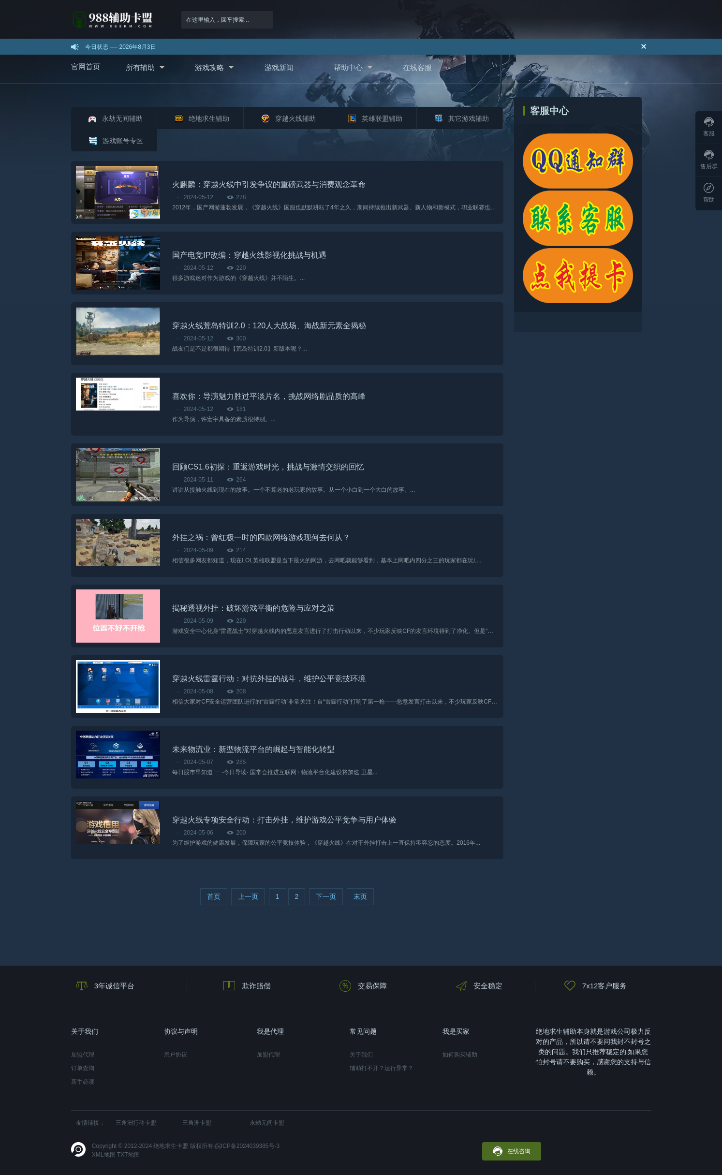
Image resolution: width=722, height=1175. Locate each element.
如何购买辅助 (459, 1054)
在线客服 (417, 67)
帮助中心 (348, 67)
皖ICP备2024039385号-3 (247, 1146)
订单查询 (82, 1068)
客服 (709, 127)
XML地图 (104, 1154)
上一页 (248, 896)
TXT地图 (128, 1154)
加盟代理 (82, 1054)
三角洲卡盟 (196, 1122)
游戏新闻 (279, 67)
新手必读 (82, 1081)
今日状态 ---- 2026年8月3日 (120, 47)
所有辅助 (140, 67)
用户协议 (175, 1054)
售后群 (709, 160)
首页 (214, 896)
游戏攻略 (209, 67)
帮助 (709, 193)
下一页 (326, 896)
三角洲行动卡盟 (136, 1122)
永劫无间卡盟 (267, 1122)
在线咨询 (511, 1151)
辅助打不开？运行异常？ (381, 1068)
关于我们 (361, 1054)
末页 (360, 896)
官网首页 (85, 66)
